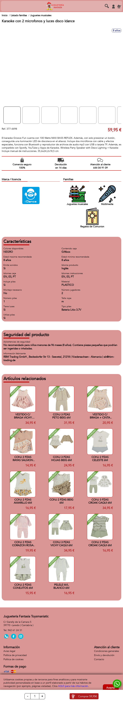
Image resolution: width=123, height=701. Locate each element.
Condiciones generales (106, 651)
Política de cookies (13, 659)
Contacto (99, 659)
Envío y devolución (104, 655)
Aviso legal (9, 651)
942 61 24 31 (15, 630)
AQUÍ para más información (73, 686)
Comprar (87, 696)
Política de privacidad (15, 655)
